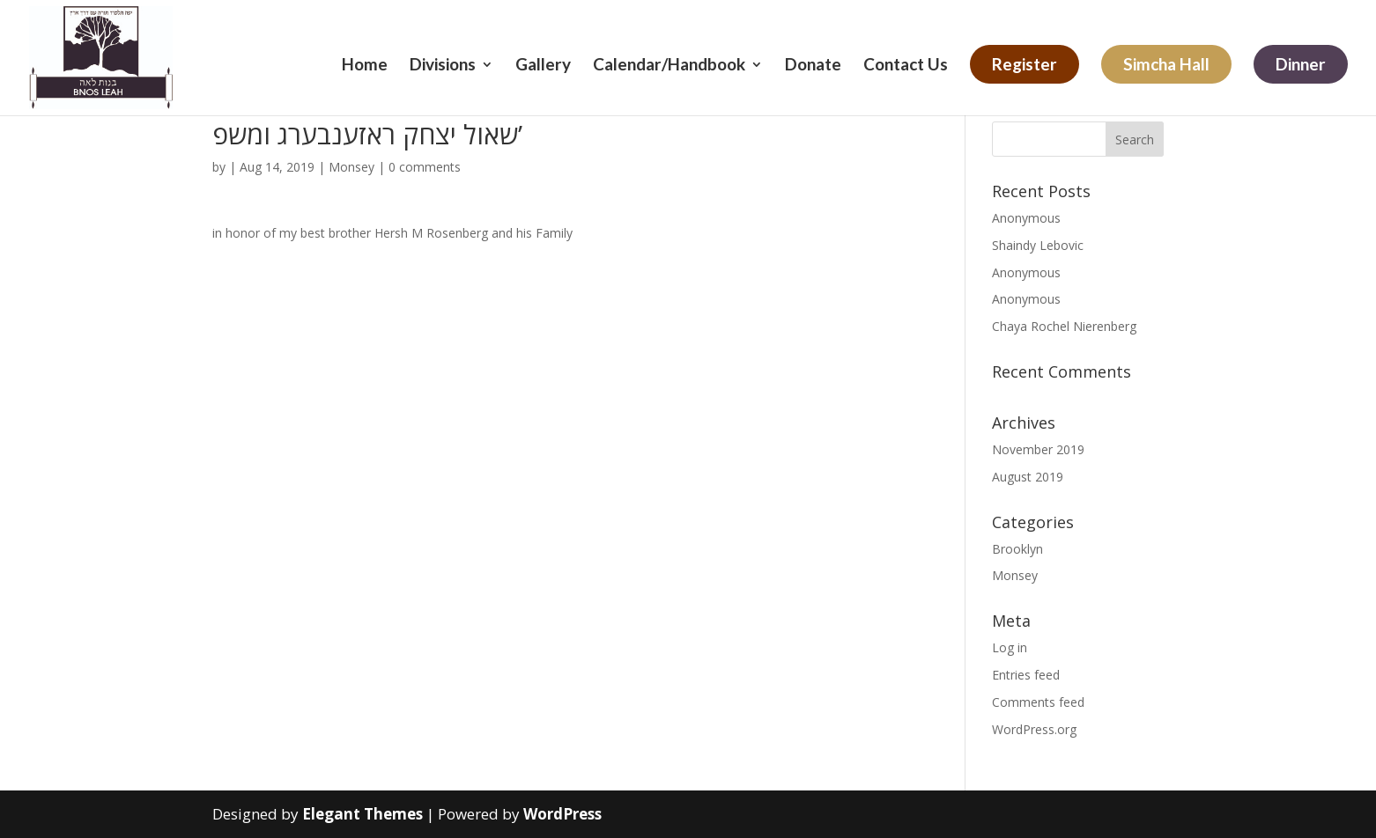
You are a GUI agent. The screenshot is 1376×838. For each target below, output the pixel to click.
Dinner (1301, 64)
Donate (813, 66)
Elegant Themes (362, 814)
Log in (1009, 647)
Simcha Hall (1166, 64)
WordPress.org (1034, 729)
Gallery (543, 66)
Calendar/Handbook (669, 66)
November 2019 (1038, 449)
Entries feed (1026, 674)
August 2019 (1027, 476)
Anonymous (1026, 218)
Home (365, 66)
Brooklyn (1017, 548)
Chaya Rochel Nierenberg (1064, 326)
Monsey (351, 166)
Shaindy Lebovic (1038, 245)
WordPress (562, 814)
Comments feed (1038, 702)
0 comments (424, 166)
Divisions (443, 66)
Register (1024, 64)
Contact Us (905, 66)
